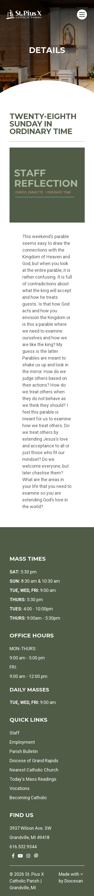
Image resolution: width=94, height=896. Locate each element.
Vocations (20, 788)
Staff (15, 732)
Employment (22, 742)
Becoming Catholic (28, 797)
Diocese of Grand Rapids (34, 760)
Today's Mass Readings (33, 779)
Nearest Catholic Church (34, 769)
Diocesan (73, 880)
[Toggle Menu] (82, 14)
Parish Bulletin (24, 751)
